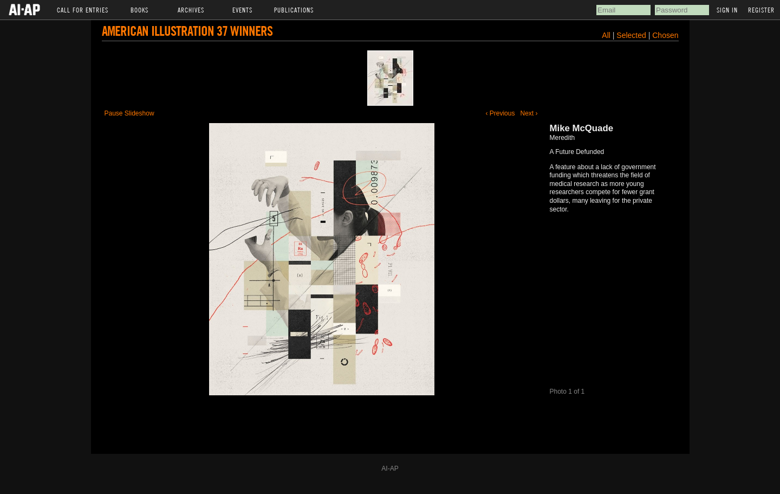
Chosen (665, 35)
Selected (632, 35)
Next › (528, 113)
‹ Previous (500, 113)
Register (761, 9)
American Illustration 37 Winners (187, 30)
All (606, 35)
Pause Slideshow (129, 113)
